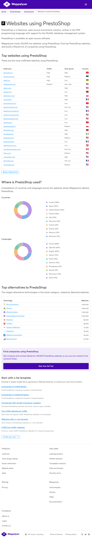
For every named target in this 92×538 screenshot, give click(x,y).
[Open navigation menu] (86, 4)
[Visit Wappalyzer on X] (85, 534)
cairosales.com (9, 165)
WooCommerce (12, 312)
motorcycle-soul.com (11, 115)
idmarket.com (8, 161)
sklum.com (7, 88)
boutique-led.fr (8, 142)
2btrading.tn (8, 73)
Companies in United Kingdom (15, 395)
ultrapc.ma (7, 92)
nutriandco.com (9, 157)
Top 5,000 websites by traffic (14, 411)
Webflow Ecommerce (14, 335)
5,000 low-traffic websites (13, 427)
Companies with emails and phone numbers (21, 403)
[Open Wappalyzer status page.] (34, 534)
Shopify (9, 308)
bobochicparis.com (10, 107)
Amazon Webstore (13, 327)
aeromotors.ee (8, 77)
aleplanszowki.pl (9, 126)
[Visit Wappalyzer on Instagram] (82, 534)
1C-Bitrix (9, 323)
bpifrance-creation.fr (11, 111)
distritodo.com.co (9, 145)
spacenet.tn (7, 122)
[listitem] (22, 454)
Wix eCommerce (12, 304)
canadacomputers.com (12, 149)
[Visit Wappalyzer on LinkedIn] (89, 534)
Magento (9, 320)
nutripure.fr (7, 99)
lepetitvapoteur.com (10, 119)
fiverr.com (7, 153)
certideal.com (8, 134)
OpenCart (10, 331)
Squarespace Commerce (15, 316)
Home (3, 12)
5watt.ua (6, 80)
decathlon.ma (8, 130)
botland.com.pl (9, 96)
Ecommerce (29, 12)
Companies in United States (13, 386)
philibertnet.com (9, 84)
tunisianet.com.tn (9, 103)
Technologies (15, 12)
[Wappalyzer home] (15, 4)
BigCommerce (11, 339)
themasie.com (8, 138)
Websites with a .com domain (14, 419)
